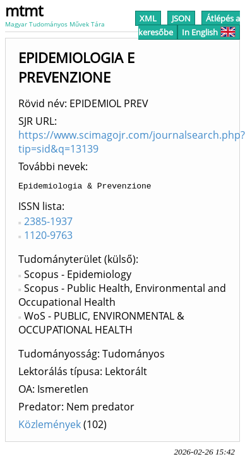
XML (148, 18)
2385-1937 (48, 223)
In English (209, 32)
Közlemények (49, 426)
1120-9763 (48, 237)
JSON (181, 18)
